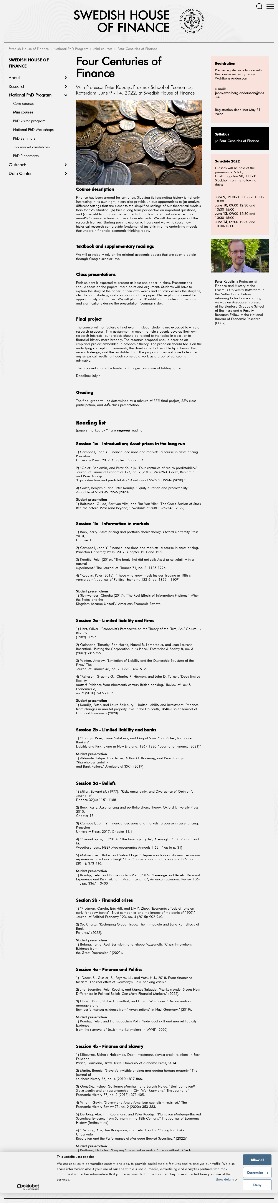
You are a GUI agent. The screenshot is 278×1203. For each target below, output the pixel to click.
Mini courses (103, 49)
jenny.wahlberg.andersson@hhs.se (239, 95)
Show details (224, 1189)
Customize (257, 1182)
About (14, 78)
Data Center (20, 173)
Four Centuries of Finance (137, 49)
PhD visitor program (29, 121)
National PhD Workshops (33, 130)
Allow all (257, 1170)
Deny (257, 1195)
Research (17, 86)
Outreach (17, 165)
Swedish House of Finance (29, 49)
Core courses (23, 104)
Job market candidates (31, 147)
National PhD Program (71, 49)
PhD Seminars (24, 138)
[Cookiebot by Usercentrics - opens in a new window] (28, 1197)
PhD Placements (26, 156)
